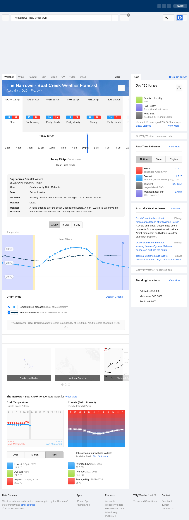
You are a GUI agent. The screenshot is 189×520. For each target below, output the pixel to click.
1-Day (54, 224)
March (35, 454)
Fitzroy (35, 90)
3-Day (65, 224)
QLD (24, 90)
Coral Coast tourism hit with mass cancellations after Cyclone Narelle (159, 228)
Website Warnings (114, 508)
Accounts (110, 501)
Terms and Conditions (145, 501)
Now (136, 77)
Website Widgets (114, 504)
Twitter (165, 504)
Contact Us (167, 508)
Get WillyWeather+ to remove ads (154, 136)
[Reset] (108, 17)
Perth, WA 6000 (148, 301)
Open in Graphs (114, 296)
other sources (28, 504)
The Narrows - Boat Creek (44, 90)
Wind (21, 77)
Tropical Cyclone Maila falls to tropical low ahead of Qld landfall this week (159, 257)
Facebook (167, 501)
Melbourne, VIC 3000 (151, 296)
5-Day (77, 224)
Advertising (111, 512)
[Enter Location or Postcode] (64, 17)
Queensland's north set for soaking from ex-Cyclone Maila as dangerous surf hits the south (159, 246)
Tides (72, 77)
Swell (83, 77)
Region (174, 159)
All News (175, 208)
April (54, 454)
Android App (83, 504)
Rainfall (33, 77)
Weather (9, 77)
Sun (44, 77)
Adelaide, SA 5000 (149, 291)
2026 (15, 454)
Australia (12, 90)
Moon (54, 77)
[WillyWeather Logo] (19, 6)
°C (166, 17)
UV (63, 77)
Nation (143, 159)
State (159, 159)
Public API (110, 515)
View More (173, 125)
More (117, 77)
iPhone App (83, 501)
